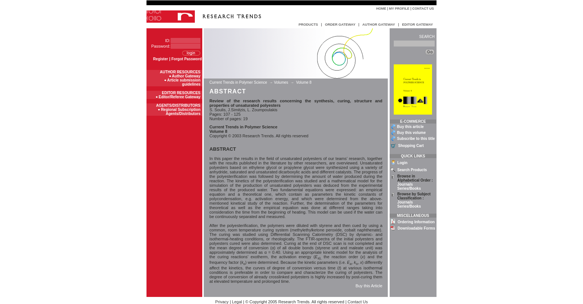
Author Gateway (186, 76)
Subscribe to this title (416, 139)
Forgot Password (186, 59)
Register (160, 59)
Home (381, 8)
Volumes (281, 82)
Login (402, 163)
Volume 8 (303, 82)
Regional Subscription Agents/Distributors (180, 112)
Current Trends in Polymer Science (238, 82)
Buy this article (410, 127)
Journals (405, 184)
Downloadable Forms (416, 228)
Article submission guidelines (183, 82)
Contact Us (423, 8)
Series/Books (409, 188)
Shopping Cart (411, 146)
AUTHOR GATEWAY (378, 24)
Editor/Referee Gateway (179, 97)
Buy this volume (411, 133)
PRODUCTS (308, 24)
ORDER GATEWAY (340, 24)
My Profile (399, 8)
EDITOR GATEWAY (417, 24)
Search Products (412, 170)
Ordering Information (416, 222)
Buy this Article (368, 286)
